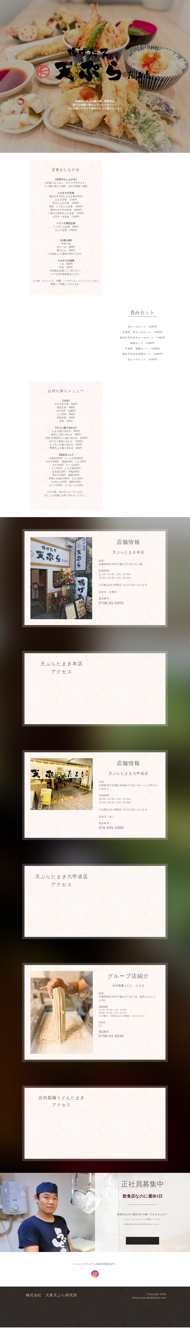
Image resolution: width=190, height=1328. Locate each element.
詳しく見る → (142, 1241)
